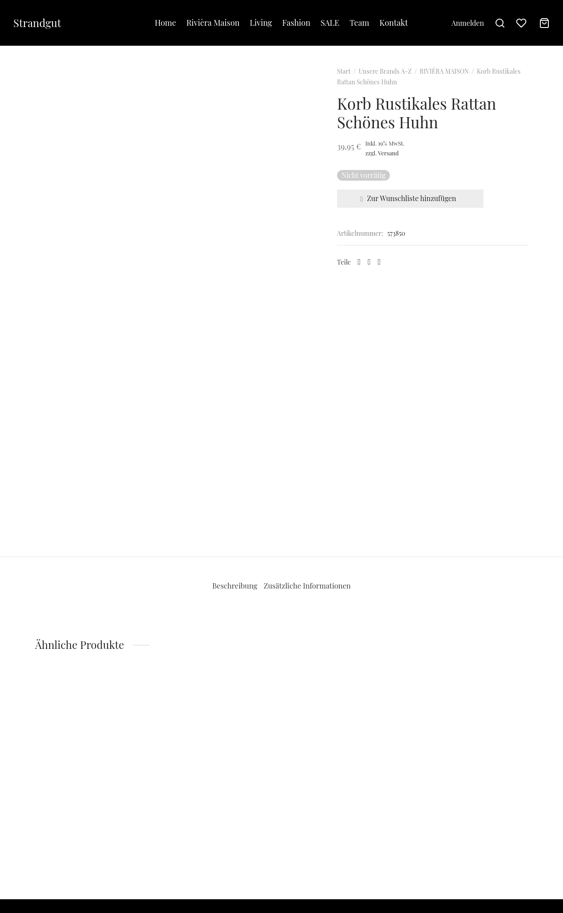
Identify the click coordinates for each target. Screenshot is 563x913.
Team (359, 22)
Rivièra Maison (213, 22)
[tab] (227, 599)
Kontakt (394, 22)
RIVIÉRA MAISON (457, 84)
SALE (330, 22)
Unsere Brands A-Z (398, 84)
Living (261, 22)
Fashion (296, 22)
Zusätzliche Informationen (313, 598)
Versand (401, 166)
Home (165, 22)
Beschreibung (227, 598)
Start (357, 84)
